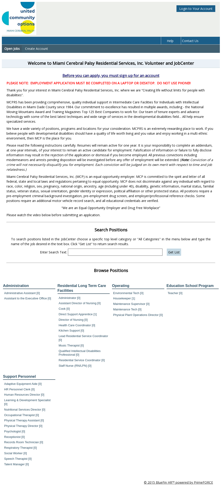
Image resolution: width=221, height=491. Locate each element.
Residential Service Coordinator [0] (82, 360)
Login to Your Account (196, 8)
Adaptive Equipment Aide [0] (23, 384)
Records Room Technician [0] (23, 442)
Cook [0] (64, 308)
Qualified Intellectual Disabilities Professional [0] (80, 353)
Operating (120, 286)
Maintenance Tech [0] (127, 309)
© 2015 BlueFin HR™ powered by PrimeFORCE (178, 482)
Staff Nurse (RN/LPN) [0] (75, 365)
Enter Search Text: (53, 252)
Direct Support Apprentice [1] (78, 314)
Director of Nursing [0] (73, 319)
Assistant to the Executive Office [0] (27, 298)
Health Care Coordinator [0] (77, 325)
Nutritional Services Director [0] (24, 409)
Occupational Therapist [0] (21, 415)
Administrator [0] (70, 298)
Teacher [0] (175, 293)
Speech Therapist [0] (18, 458)
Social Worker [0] (15, 453)
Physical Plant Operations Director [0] (138, 315)
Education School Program (190, 286)
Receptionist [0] (14, 437)
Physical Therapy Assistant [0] (24, 420)
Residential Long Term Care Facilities (82, 288)
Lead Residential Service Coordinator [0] (83, 338)
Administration (16, 286)
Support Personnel (19, 376)
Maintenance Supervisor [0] (131, 304)
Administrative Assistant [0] (22, 293)
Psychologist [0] (14, 431)
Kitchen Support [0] (71, 330)
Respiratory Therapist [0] (20, 447)
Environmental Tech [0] (128, 293)
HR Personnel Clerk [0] (19, 389)
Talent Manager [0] (16, 464)
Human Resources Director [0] (24, 394)
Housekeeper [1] (124, 298)
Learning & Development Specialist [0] (27, 402)
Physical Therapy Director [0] (23, 426)
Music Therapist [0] (71, 345)
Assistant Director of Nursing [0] (80, 303)
